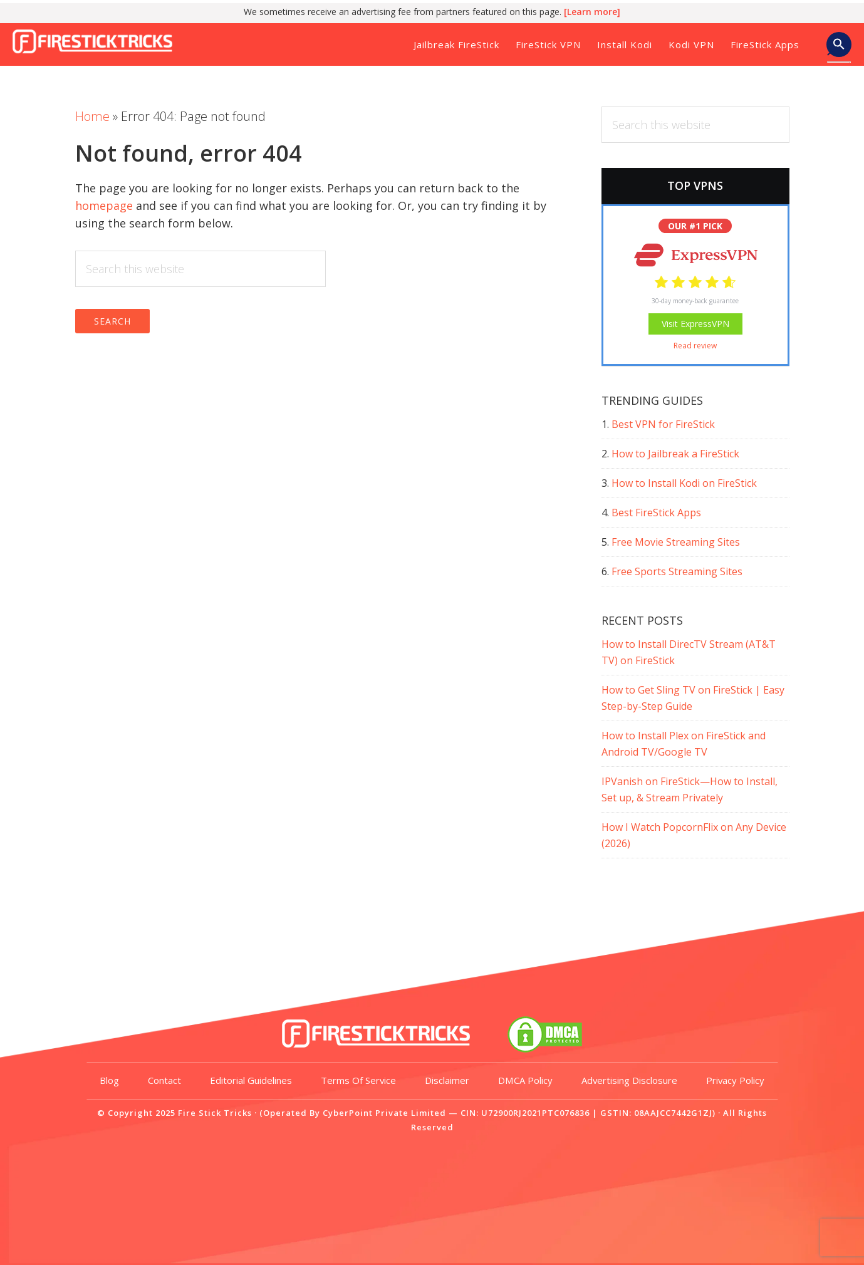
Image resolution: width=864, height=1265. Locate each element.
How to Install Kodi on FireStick (684, 483)
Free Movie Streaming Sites (676, 542)
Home (92, 116)
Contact (207, 1116)
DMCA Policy (569, 1116)
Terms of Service (402, 1116)
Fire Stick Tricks (97, 40)
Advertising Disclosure (673, 1116)
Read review (695, 345)
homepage (104, 205)
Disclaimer (491, 1116)
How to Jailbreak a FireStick (675, 454)
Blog (152, 1116)
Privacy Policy (432, 1153)
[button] (839, 45)
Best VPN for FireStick (663, 424)
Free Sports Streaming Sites (677, 571)
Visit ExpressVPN (695, 324)
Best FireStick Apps (656, 512)
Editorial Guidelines (294, 1116)
